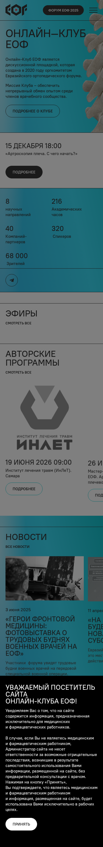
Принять (21, 824)
